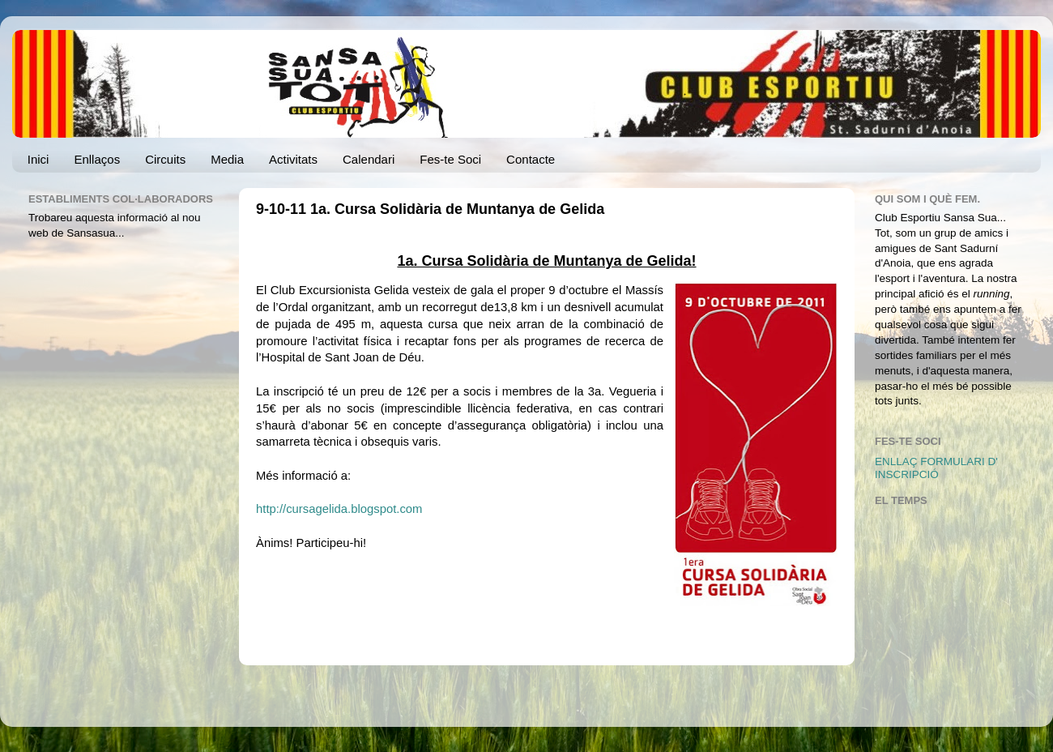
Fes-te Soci (450, 159)
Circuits (165, 159)
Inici (38, 159)
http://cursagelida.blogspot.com (339, 508)
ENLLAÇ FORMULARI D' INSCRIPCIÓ (936, 468)
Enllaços (97, 159)
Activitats (293, 159)
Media (227, 159)
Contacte (530, 159)
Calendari (368, 159)
